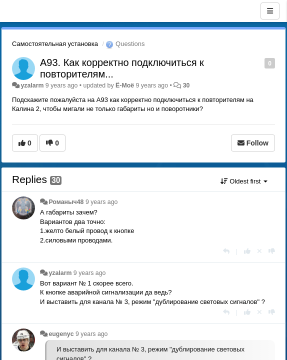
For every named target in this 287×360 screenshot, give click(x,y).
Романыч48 (66, 202)
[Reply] (226, 251)
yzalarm (32, 85)
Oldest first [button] (244, 181)
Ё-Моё (125, 85)
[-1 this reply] (271, 251)
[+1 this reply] (247, 251)
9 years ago (102, 202)
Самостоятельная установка (55, 44)
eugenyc (61, 334)
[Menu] (270, 11)
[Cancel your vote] (259, 251)
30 (186, 85)
